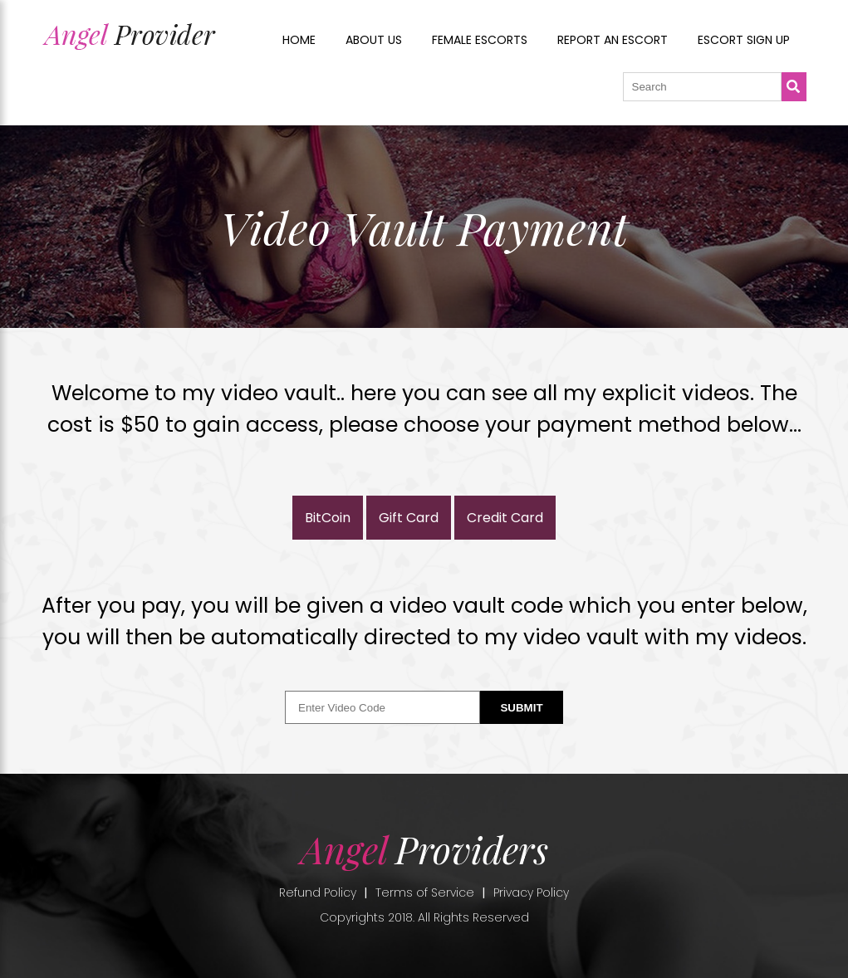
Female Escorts (479, 40)
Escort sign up (744, 40)
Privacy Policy (531, 892)
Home (299, 40)
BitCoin (327, 517)
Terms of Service (424, 892)
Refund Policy (317, 892)
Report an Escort (612, 40)
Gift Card (409, 517)
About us (374, 40)
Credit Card (505, 517)
